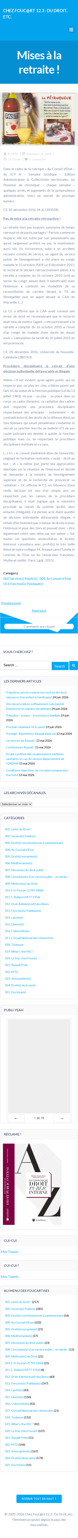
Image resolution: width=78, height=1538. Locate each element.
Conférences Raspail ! (20, 747)
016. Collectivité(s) (17, 931)
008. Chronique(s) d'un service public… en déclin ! (37, 876)
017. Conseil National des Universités (29, 938)
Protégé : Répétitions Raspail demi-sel (31, 733)
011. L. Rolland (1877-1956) (22, 897)
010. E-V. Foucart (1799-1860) (24, 890)
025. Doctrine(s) (15, 992)
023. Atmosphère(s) (18, 978)
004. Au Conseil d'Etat (55, 578)
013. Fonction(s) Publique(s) (23, 584)
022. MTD (11, 972)
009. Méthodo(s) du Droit (21, 883)
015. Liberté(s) (14, 924)
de (39, 1118)
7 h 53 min (12, 159)
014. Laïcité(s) (14, 917)
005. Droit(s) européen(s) (21, 856)
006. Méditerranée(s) (18, 863)
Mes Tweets (10, 1252)
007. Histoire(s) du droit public (24, 870)
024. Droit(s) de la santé (20, 985)
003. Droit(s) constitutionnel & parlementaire (34, 843)
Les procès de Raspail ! (21, 740)
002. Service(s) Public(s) (20, 578)
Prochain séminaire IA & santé (25, 727)
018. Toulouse (14, 944)
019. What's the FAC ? (19, 951)
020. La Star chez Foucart (21, 958)
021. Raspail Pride (16, 965)
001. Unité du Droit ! (18, 829)
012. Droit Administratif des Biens (27, 904)
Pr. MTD (10, 154)
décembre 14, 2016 (36, 154)
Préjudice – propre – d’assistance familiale (33, 715)
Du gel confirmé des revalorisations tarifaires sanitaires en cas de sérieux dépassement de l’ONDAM (35, 758)
